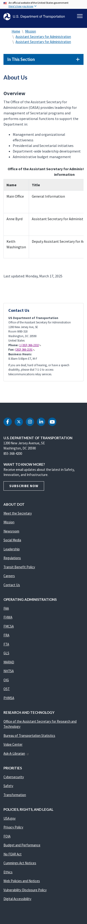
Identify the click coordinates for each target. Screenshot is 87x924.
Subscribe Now (23, 486)
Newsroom (11, 531)
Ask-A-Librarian (16, 753)
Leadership (11, 549)
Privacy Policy (13, 827)
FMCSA (8, 626)
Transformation (14, 795)
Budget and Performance (21, 845)
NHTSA (8, 671)
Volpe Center (13, 744)
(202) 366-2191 (25, 350)
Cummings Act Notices (19, 863)
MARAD (8, 662)
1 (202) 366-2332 (30, 345)
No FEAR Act (12, 854)
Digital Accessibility (17, 899)
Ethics (8, 872)
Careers (9, 576)
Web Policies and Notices (21, 881)
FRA (6, 635)
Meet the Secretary (17, 513)
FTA (6, 644)
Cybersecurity (13, 777)
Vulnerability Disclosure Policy (25, 890)
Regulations (12, 558)
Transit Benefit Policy (19, 567)
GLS (6, 653)
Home (16, 31)
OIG (6, 680)
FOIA (6, 836)
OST (6, 689)
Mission (30, 31)
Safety (8, 786)
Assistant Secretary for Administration (43, 36)
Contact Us (11, 585)
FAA (6, 608)
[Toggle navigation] (80, 16)
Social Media (12, 540)
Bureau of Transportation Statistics (29, 735)
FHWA (7, 617)
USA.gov (9, 818)
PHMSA (8, 698)
